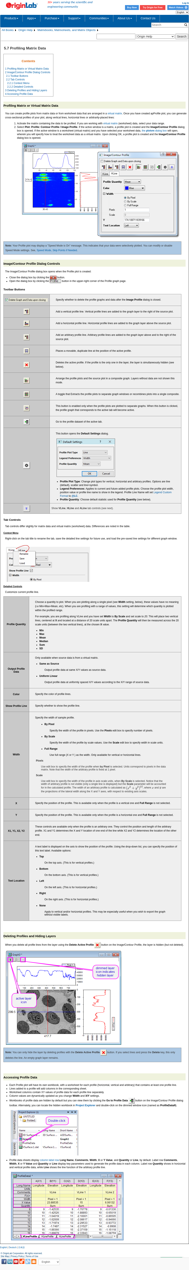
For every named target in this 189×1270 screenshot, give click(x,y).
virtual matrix (115, 113)
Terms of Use (32, 1256)
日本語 (21, 1247)
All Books (8, 30)
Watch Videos (178, 7)
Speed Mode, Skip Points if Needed (57, 250)
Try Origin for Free (153, 7)
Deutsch (13, 1247)
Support (74, 18)
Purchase (52, 18)
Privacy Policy (17, 1256)
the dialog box (154, 130)
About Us (125, 18)
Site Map (5, 1256)
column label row (49, 1160)
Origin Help (25, 30)
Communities (99, 18)
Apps (31, 18)
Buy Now (132, 7)
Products (11, 18)
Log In (185, 3)
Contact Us (148, 18)
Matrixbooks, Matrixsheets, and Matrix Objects (66, 30)
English (3, 1247)
